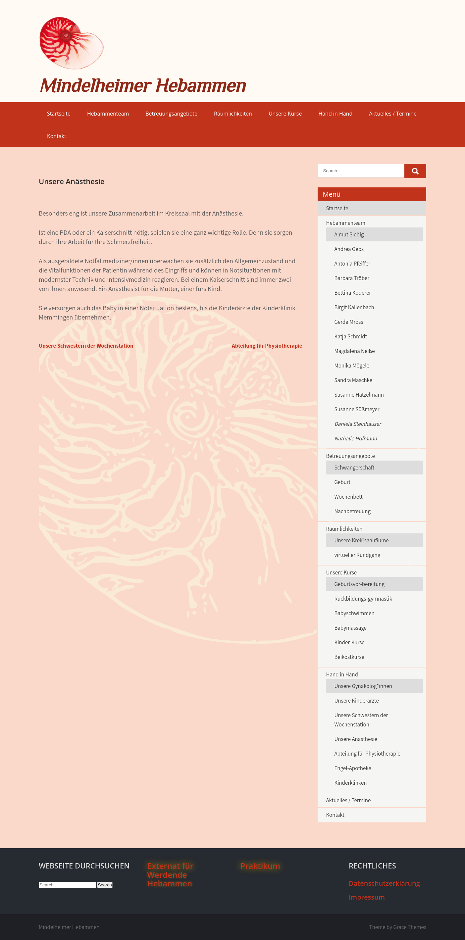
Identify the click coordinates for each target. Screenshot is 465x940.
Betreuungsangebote (171, 113)
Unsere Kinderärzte (356, 700)
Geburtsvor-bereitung (359, 584)
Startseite (59, 113)
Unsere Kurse (285, 113)
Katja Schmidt (350, 336)
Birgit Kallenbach (354, 307)
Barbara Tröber (351, 278)
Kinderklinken (350, 782)
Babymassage (350, 627)
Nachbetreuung (352, 511)
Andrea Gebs (349, 249)
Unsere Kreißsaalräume (361, 540)
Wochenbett (348, 496)
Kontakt (56, 136)
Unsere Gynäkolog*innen (363, 686)
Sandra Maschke (353, 380)
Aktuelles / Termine (393, 113)
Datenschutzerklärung (384, 883)
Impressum (367, 897)
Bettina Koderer (352, 292)
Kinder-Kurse (349, 642)
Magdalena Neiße (354, 351)
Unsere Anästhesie (355, 739)
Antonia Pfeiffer (352, 263)
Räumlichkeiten (233, 113)
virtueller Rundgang (357, 555)
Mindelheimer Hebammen (142, 85)
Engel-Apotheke (352, 768)
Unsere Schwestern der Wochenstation (86, 345)
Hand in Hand (335, 113)
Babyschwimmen (354, 613)
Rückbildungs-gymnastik (363, 598)
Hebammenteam (108, 113)
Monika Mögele (351, 365)
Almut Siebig (349, 234)
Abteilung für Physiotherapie (267, 345)
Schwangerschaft (354, 467)
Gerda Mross (348, 321)
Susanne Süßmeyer (356, 409)
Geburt (342, 482)
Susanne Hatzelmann (359, 394)
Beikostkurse (349, 657)
